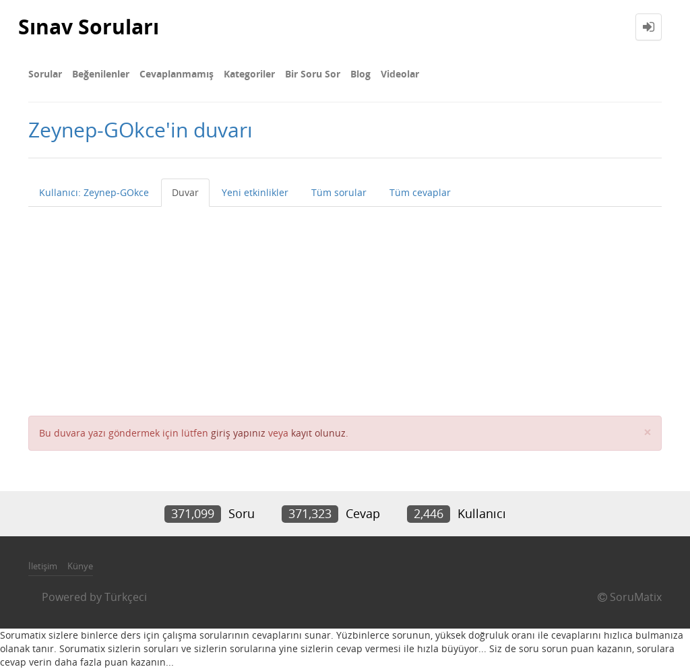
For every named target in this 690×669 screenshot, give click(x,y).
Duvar (185, 192)
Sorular (45, 73)
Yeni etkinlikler (255, 192)
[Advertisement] (345, 308)
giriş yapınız (238, 432)
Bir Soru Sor (312, 73)
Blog (360, 73)
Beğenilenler (100, 73)
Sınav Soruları (88, 26)
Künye (80, 566)
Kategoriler (249, 73)
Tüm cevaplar (420, 192)
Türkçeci (125, 597)
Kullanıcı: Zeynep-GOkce (94, 192)
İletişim (42, 566)
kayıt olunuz (318, 432)
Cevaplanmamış (176, 73)
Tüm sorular (339, 192)
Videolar (400, 73)
